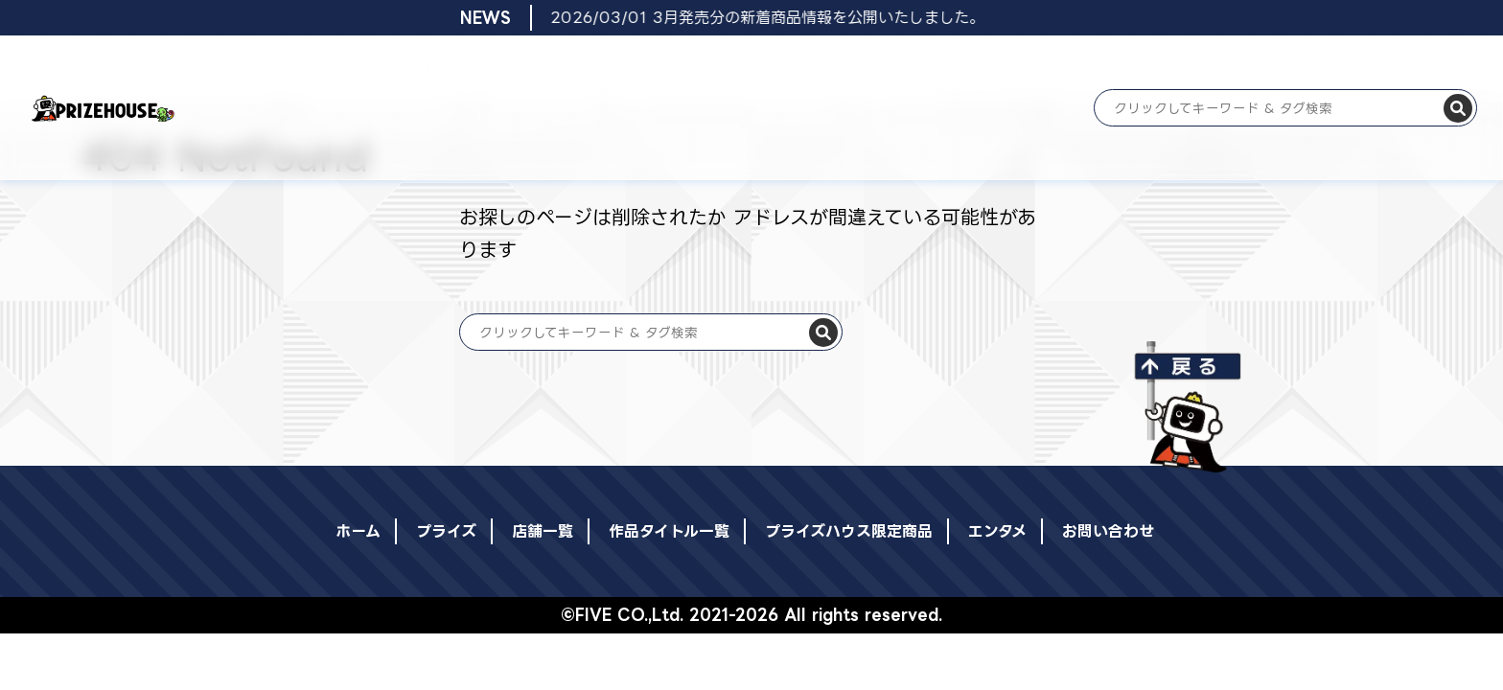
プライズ (421, 64)
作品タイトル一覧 (673, 64)
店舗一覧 (590, 64)
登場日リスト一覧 (505, 64)
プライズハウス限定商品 (796, 64)
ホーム (365, 64)
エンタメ (897, 64)
